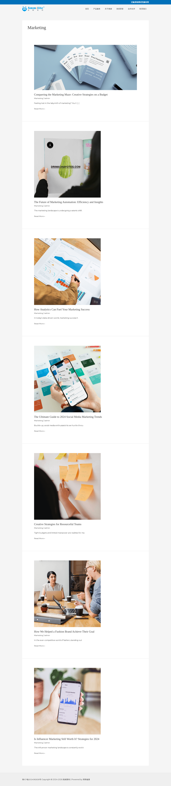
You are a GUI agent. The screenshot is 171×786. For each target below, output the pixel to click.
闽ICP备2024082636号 (32, 779)
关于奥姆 (111, 9)
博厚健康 (87, 779)
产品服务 (100, 9)
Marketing (38, 98)
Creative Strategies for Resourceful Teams (58, 524)
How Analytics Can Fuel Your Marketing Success (62, 309)
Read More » (39, 108)
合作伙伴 (132, 9)
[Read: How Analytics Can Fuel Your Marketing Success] (67, 271)
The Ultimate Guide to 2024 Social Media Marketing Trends (69, 416)
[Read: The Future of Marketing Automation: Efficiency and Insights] (67, 164)
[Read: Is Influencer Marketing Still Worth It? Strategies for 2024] (67, 701)
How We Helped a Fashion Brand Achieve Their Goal (65, 631)
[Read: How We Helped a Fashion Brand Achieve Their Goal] (67, 593)
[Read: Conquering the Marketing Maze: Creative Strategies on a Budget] (85, 67)
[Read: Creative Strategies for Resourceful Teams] (67, 486)
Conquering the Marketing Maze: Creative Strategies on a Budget (72, 94)
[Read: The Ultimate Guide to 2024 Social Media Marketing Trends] (67, 379)
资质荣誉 (122, 9)
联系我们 (143, 9)
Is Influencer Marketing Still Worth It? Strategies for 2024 (67, 738)
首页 (92, 9)
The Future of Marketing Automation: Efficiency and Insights (69, 202)
